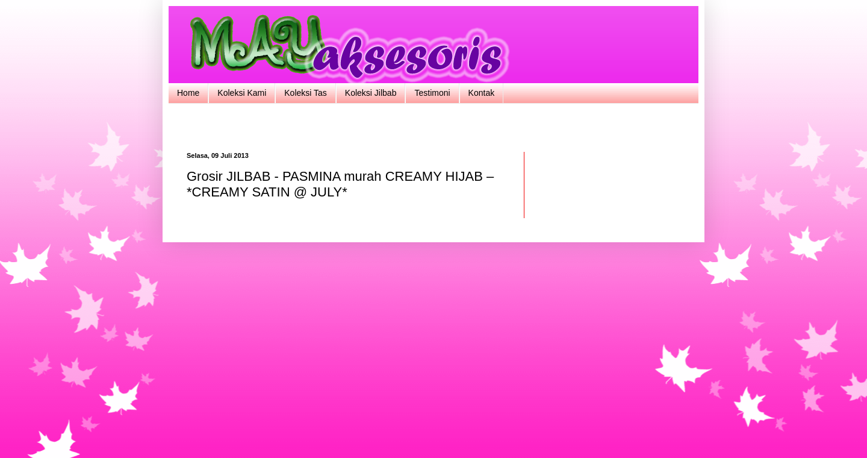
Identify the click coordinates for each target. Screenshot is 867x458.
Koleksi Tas (305, 93)
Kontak (481, 93)
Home (188, 93)
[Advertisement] (433, 126)
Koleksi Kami (241, 93)
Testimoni (432, 93)
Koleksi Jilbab (371, 93)
